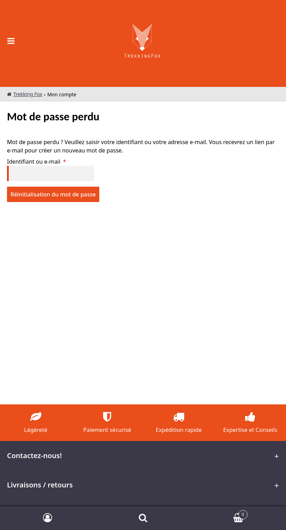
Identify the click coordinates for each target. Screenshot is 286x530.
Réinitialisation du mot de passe (53, 194)
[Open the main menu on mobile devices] (11, 40)
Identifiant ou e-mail (51, 161)
